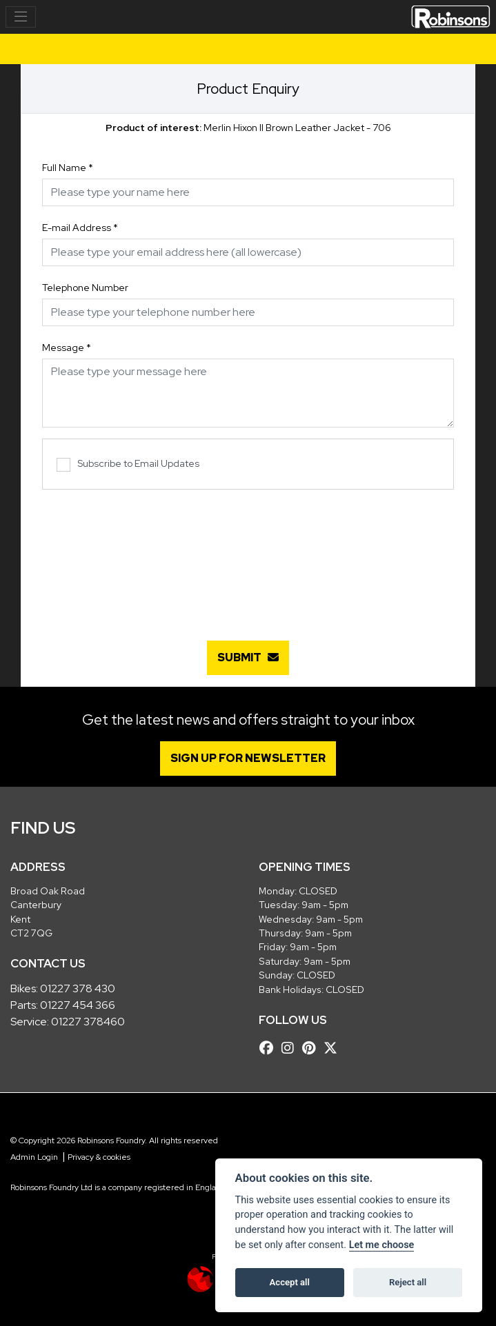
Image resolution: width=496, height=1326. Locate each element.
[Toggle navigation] (21, 17)
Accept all (290, 1282)
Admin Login (34, 1157)
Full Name (67, 167)
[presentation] (248, 558)
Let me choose (382, 1245)
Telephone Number (85, 287)
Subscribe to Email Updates (128, 464)
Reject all (407, 1282)
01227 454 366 (77, 1005)
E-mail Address (80, 227)
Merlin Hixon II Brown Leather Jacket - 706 (248, 127)
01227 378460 (88, 1021)
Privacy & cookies (99, 1157)
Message (66, 347)
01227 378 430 (77, 988)
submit (248, 657)
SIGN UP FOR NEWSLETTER (248, 758)
